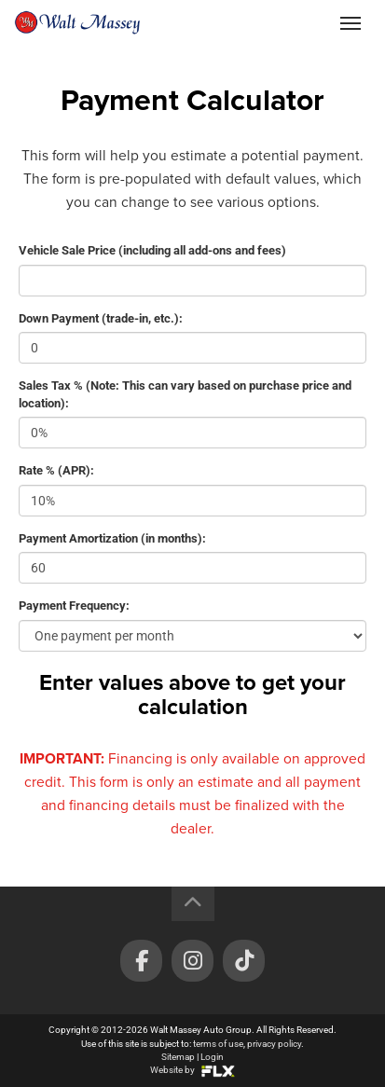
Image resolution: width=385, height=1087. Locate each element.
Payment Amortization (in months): (112, 538)
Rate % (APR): (56, 470)
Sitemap (178, 1057)
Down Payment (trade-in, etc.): (101, 318)
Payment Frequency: (74, 605)
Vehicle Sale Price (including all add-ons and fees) (152, 250)
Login (212, 1057)
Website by (192, 1070)
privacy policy (274, 1044)
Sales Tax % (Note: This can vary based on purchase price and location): (185, 394)
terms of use (218, 1044)
